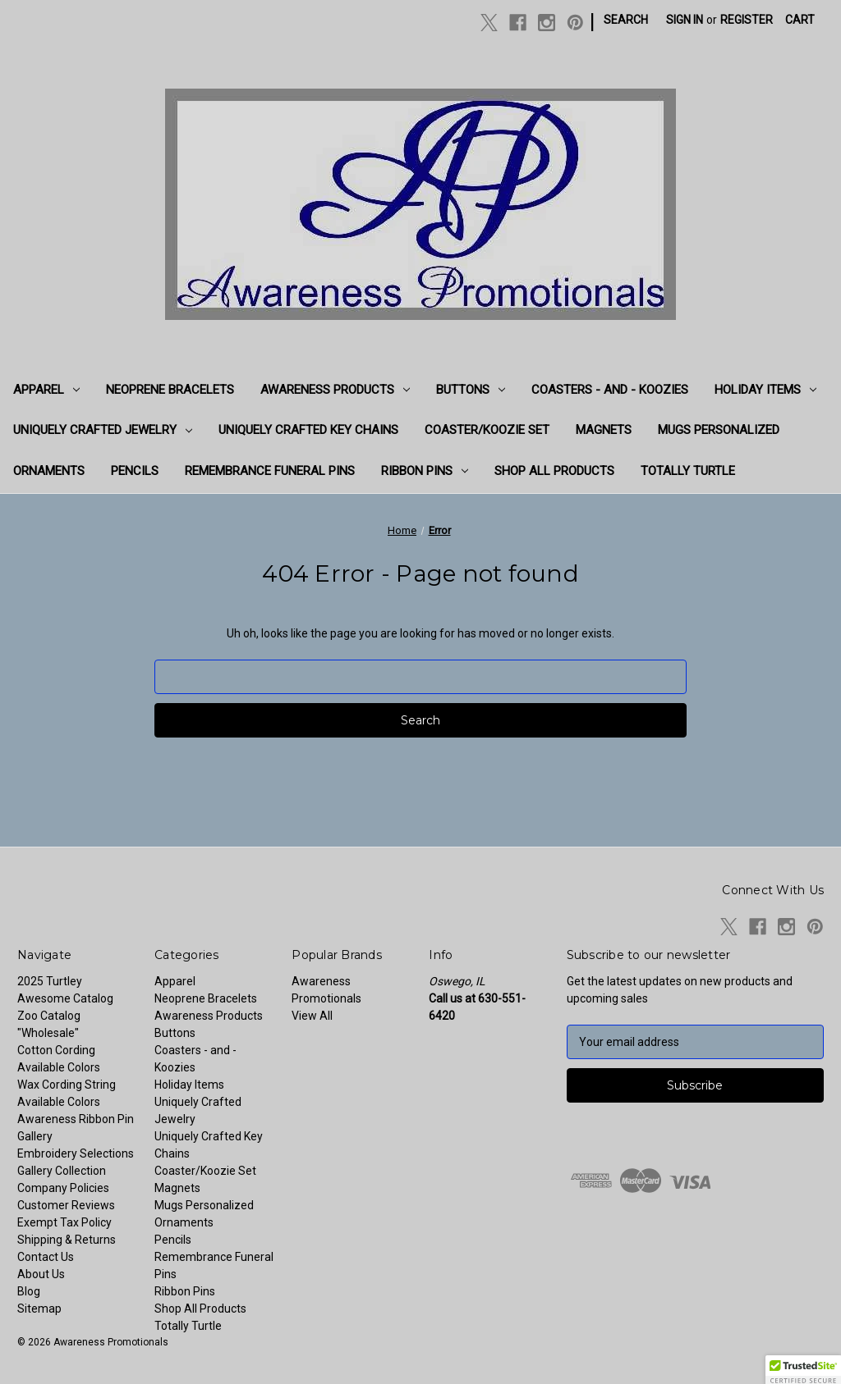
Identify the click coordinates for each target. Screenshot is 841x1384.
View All (312, 1015)
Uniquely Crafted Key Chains (308, 430)
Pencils (135, 471)
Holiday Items (765, 389)
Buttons (470, 389)
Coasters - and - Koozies (609, 389)
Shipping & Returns (66, 1239)
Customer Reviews (66, 1205)
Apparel (46, 389)
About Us (41, 1274)
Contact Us (45, 1256)
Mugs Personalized (718, 430)
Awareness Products (335, 389)
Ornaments (49, 471)
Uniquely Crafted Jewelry (102, 430)
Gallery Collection (61, 1170)
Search (626, 19)
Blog (28, 1291)
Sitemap (39, 1308)
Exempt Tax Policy (64, 1222)
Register (746, 19)
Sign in (684, 19)
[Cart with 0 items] (800, 20)
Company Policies (63, 1187)
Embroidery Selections (75, 1153)
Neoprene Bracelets (170, 389)
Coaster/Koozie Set (487, 430)
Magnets (604, 430)
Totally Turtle (688, 471)
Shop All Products (554, 471)
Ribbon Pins (424, 471)
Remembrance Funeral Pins (270, 471)
